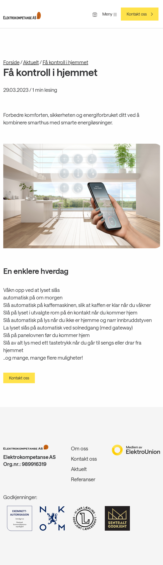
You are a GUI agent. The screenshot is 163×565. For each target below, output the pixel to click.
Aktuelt (31, 62)
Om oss (79, 448)
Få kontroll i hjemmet (65, 62)
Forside (11, 62)
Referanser (83, 479)
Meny (109, 14)
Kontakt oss (137, 14)
